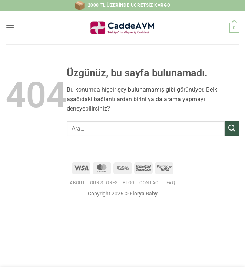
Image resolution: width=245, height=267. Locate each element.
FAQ (170, 182)
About (77, 182)
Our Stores (104, 182)
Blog (128, 182)
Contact (150, 182)
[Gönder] (232, 128)
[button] (10, 28)
